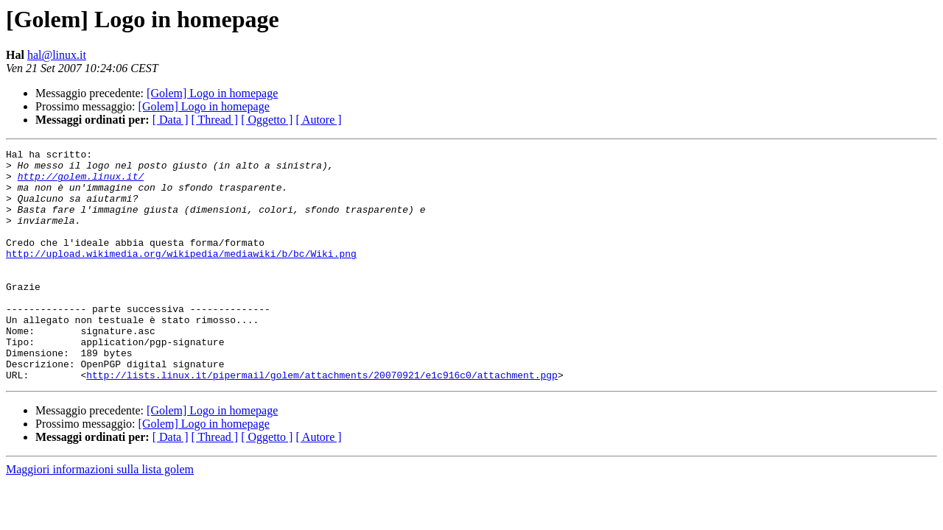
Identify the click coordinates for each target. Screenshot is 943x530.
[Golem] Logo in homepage (212, 93)
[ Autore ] (318, 119)
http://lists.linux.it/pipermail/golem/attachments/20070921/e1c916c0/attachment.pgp (322, 421)
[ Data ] (171, 119)
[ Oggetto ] (266, 119)
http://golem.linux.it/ (81, 182)
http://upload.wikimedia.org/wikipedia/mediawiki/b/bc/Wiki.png (181, 275)
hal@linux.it (56, 55)
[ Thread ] (215, 119)
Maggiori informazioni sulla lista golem (100, 515)
